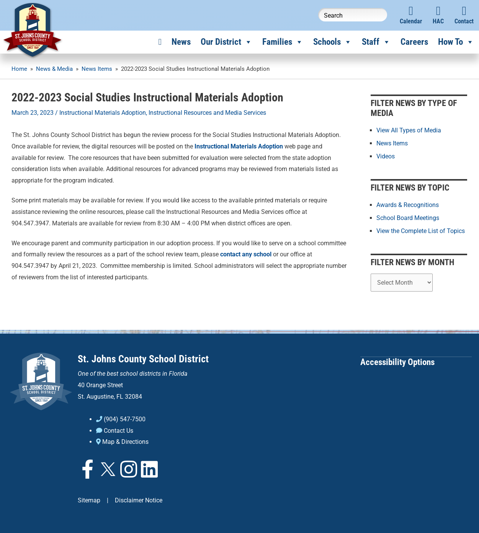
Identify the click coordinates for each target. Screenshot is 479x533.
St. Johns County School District (143, 358)
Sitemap (89, 499)
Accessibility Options (397, 361)
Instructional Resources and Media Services (207, 112)
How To (456, 42)
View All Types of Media (408, 130)
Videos (385, 156)
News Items (392, 143)
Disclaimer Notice (138, 499)
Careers (414, 42)
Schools (332, 42)
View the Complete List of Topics (420, 230)
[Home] (160, 42)
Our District (226, 42)
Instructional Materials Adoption (102, 112)
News (181, 42)
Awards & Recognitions (407, 204)
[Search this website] (352, 14)
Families (282, 42)
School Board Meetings (407, 217)
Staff (376, 42)
